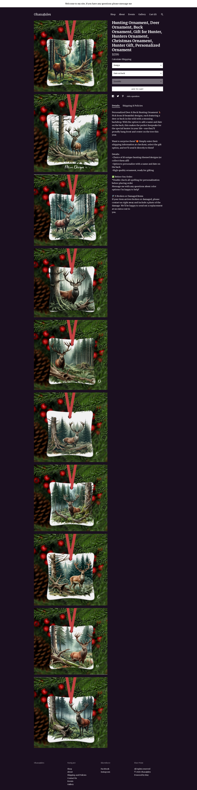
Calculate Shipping (121, 59)
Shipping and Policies (76, 775)
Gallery (142, 14)
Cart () (153, 14)
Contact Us (72, 778)
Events (131, 14)
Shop (113, 14)
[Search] (162, 14)
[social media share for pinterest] (123, 96)
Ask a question (133, 96)
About (122, 14)
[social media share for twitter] (118, 96)
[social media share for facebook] (113, 96)
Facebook (105, 769)
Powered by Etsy (141, 775)
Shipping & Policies (133, 105)
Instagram (105, 772)
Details (116, 105)
